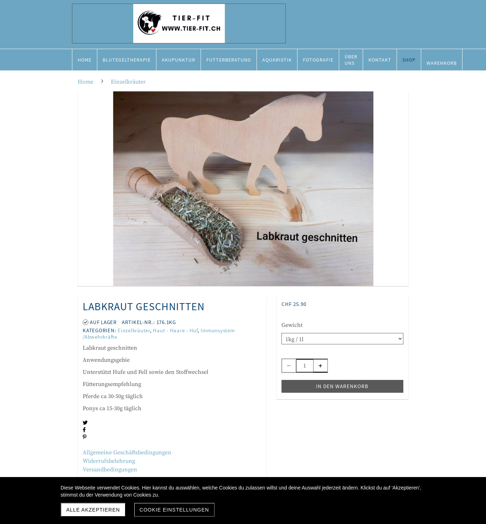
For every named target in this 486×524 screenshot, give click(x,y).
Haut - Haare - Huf (175, 330)
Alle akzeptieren (93, 510)
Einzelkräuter (134, 330)
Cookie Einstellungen (174, 510)
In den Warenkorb (342, 386)
